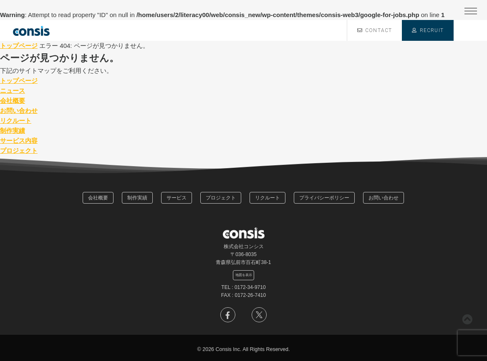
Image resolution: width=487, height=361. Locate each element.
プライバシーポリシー (324, 198)
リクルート (15, 120)
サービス (177, 198)
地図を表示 (243, 275)
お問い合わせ (19, 110)
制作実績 (12, 130)
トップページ (19, 45)
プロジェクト (19, 150)
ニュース (12, 90)
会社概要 (12, 100)
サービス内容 (19, 140)
